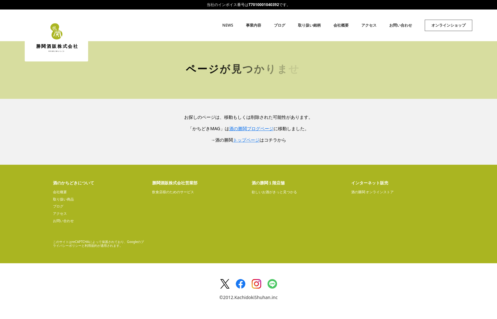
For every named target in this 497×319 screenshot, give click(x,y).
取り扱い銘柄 (309, 25)
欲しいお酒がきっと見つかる (274, 191)
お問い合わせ (400, 25)
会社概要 (341, 25)
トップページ (246, 140)
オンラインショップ (448, 25)
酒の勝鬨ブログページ (251, 128)
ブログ (279, 25)
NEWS (227, 25)
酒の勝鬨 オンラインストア (372, 191)
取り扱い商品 (63, 199)
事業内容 (253, 25)
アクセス (369, 25)
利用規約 (91, 245)
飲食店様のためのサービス (173, 191)
